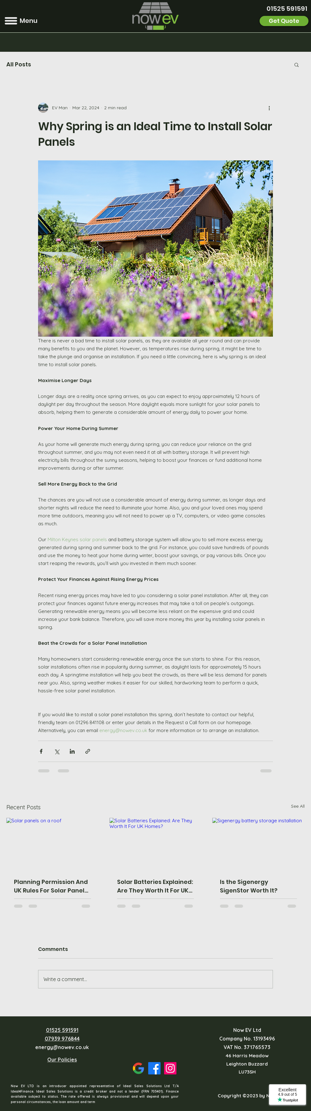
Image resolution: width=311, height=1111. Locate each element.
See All (298, 806)
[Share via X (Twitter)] (57, 751)
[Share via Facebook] (41, 751)
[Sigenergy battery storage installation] (258, 844)
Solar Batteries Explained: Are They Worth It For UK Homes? (155, 886)
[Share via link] (88, 751)
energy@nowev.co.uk (62, 1047)
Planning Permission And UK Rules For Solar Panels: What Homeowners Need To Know (51, 886)
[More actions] (269, 107)
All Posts (18, 64)
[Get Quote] (284, 21)
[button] (11, 20)
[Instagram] (170, 1068)
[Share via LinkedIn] (72, 751)
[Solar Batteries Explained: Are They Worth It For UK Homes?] (155, 844)
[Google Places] (138, 1068)
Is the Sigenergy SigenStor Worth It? (248, 886)
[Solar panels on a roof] (52, 844)
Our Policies (62, 1059)
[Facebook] (154, 1068)
